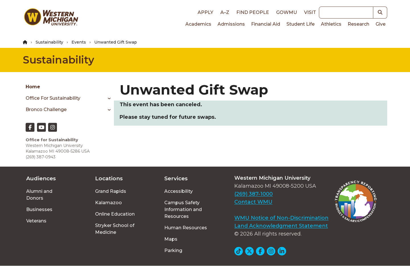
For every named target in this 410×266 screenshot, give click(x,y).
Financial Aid (265, 24)
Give (381, 24)
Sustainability (49, 42)
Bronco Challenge (46, 109)
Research (358, 24)
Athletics (331, 24)
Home (33, 86)
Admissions (231, 24)
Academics (198, 24)
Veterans (36, 221)
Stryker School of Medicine (114, 229)
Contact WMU (253, 202)
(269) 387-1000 (253, 194)
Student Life (300, 24)
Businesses (39, 209)
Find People (252, 12)
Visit (310, 12)
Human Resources (185, 227)
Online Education (115, 214)
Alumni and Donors (39, 195)
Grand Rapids (110, 191)
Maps (170, 239)
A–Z (224, 12)
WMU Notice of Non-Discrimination (281, 218)
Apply (205, 12)
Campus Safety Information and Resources (183, 209)
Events (78, 42)
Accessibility (178, 191)
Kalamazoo (108, 202)
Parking (173, 250)
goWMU (286, 12)
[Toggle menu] (107, 98)
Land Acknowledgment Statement (281, 226)
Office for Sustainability (53, 98)
